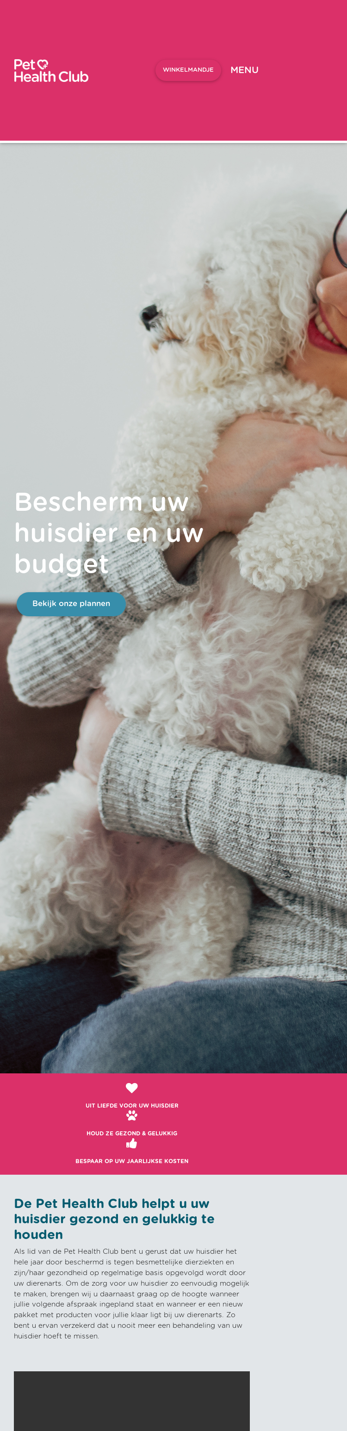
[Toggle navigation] (244, 70)
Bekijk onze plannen (71, 603)
